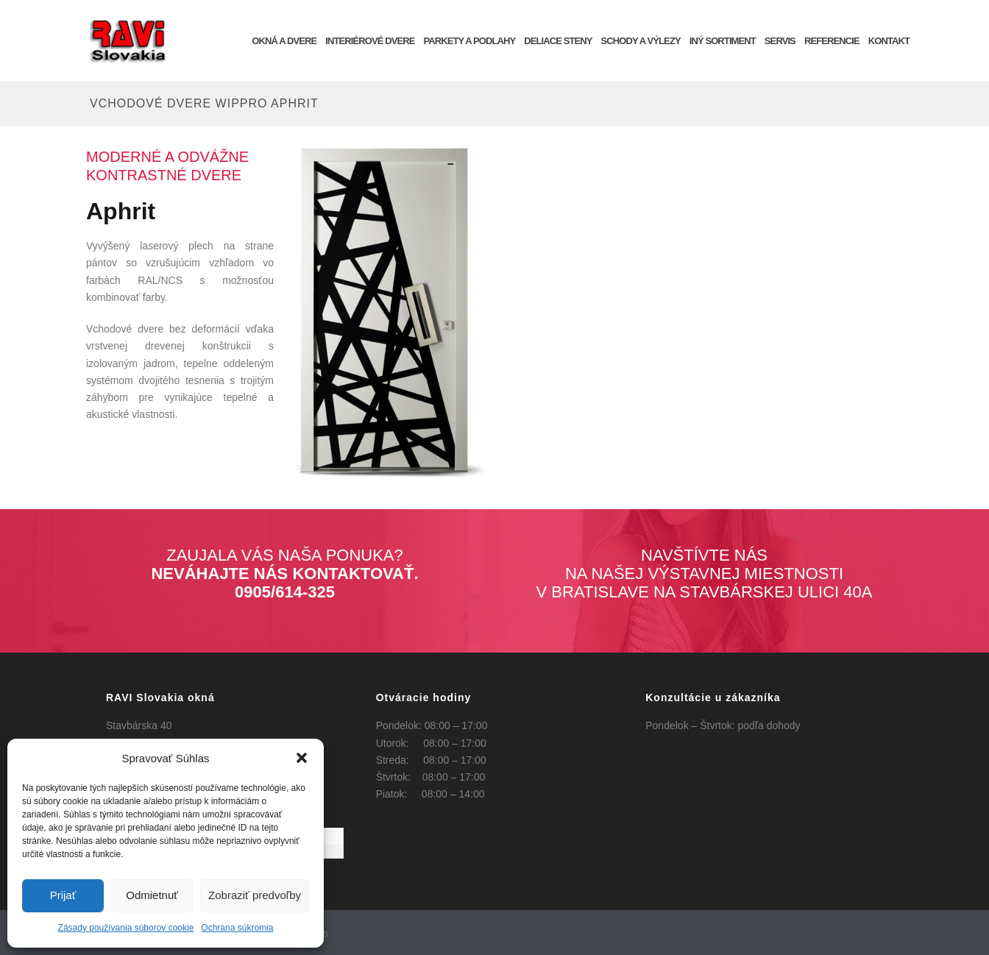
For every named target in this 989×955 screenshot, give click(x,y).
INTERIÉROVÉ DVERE (369, 40)
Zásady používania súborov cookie (126, 928)
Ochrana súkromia (237, 928)
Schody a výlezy (641, 40)
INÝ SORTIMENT (723, 40)
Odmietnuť (152, 895)
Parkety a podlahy (469, 40)
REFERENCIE (831, 40)
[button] (301, 757)
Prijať (63, 895)
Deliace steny (558, 40)
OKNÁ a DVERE (284, 40)
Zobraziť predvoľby (254, 895)
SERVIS (780, 40)
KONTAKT (889, 40)
